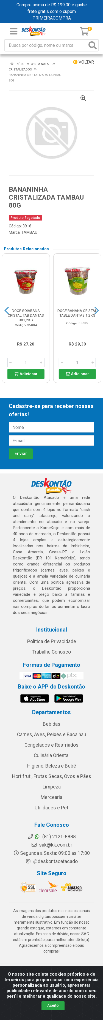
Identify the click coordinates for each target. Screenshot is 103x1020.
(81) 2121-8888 (51, 836)
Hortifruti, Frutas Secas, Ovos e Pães (51, 776)
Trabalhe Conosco (51, 652)
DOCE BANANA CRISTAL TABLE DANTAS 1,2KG (77, 312)
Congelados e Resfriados (51, 745)
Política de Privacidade (51, 641)
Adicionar (26, 374)
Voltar (83, 62)
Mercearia (51, 797)
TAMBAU (29, 232)
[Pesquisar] (92, 45)
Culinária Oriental (51, 755)
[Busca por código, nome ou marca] (46, 45)
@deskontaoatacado (51, 861)
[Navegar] (6, 310)
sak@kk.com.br (51, 845)
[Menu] (14, 31)
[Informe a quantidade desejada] (25, 362)
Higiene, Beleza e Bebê (51, 766)
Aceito (53, 1005)
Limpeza (52, 787)
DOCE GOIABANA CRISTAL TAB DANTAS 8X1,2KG (26, 315)
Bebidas (51, 724)
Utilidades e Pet (51, 807)
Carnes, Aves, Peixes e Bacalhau (51, 734)
